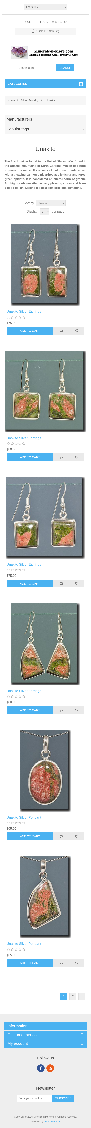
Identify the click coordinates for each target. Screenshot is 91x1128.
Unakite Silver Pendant (24, 817)
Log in (44, 22)
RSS (50, 1068)
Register (30, 22)
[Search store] (37, 67)
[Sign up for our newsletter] (34, 1098)
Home (11, 100)
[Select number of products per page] (44, 211)
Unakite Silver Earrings (24, 311)
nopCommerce (52, 1121)
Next (81, 996)
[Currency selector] (45, 7)
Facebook (41, 1068)
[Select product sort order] (51, 203)
